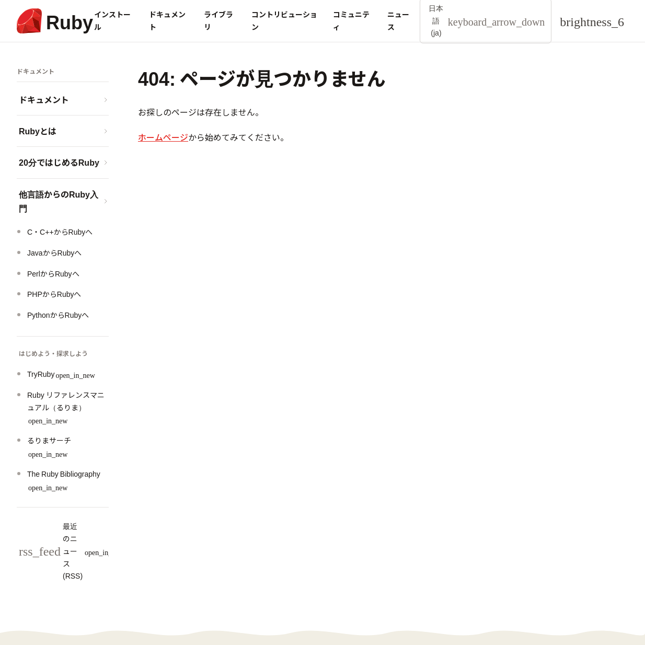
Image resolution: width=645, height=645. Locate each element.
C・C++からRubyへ (60, 231)
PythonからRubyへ (58, 314)
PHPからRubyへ (54, 294)
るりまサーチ (49, 446)
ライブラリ (218, 20)
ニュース (398, 20)
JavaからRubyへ (54, 252)
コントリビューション (284, 20)
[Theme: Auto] (592, 20)
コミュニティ (351, 20)
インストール (112, 20)
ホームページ (163, 137)
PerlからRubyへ (53, 273)
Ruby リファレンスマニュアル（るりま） (66, 406)
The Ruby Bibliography (63, 479)
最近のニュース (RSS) (71, 551)
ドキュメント (167, 20)
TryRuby (61, 373)
